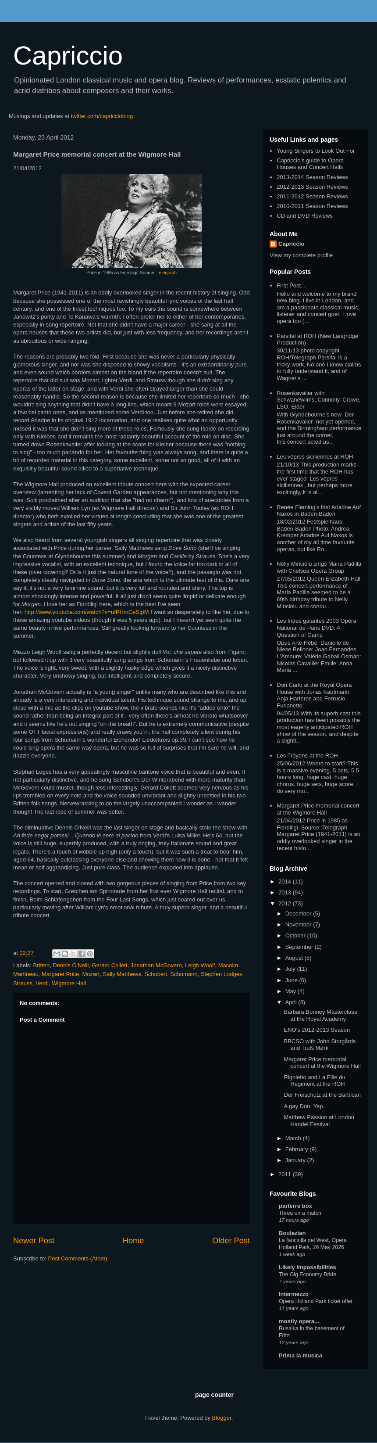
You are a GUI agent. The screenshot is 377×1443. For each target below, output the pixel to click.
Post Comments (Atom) (77, 1258)
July (291, 969)
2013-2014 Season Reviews (312, 177)
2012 (285, 903)
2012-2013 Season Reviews (312, 186)
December (299, 913)
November (299, 924)
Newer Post (33, 1240)
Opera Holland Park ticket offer (316, 1301)
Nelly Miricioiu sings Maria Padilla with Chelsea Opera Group (319, 567)
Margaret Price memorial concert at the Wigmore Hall (318, 809)
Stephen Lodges (221, 974)
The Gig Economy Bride (307, 1274)
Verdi (42, 983)
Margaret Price (60, 974)
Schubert (155, 974)
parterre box (295, 1205)
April (292, 1002)
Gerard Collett (110, 965)
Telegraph (166, 272)
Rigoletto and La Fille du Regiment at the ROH (314, 1081)
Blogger (221, 1417)
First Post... (291, 285)
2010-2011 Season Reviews (312, 206)
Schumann (183, 974)
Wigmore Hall (69, 983)
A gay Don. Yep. (304, 1106)
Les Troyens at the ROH (307, 755)
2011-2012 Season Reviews (312, 196)
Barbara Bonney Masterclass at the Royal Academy (320, 1015)
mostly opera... (299, 1321)
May (291, 991)
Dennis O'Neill (71, 965)
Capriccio (68, 55)
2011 (285, 1174)
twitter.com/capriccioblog (102, 116)
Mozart (91, 974)
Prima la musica (300, 1355)
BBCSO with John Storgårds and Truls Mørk (320, 1045)
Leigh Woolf (200, 965)
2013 (285, 892)
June (292, 980)
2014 (285, 881)
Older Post (231, 1240)
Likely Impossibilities (307, 1267)
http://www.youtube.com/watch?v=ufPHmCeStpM (87, 612)
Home (133, 1240)
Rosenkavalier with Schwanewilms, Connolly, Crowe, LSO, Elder (318, 400)
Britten (41, 965)
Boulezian (292, 1233)
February (297, 1149)
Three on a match (300, 1213)
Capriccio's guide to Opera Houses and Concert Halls (310, 164)
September (300, 947)
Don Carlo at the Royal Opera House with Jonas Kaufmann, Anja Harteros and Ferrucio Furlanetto (314, 695)
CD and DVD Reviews (305, 215)
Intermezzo (294, 1294)
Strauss (22, 983)
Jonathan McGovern (156, 965)
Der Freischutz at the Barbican (322, 1094)
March (294, 1138)
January (296, 1160)
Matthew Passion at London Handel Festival (319, 1120)
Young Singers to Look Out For (316, 150)
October (296, 935)
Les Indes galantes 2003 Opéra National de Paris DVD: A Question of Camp (316, 627)
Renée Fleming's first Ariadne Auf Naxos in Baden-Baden (319, 510)
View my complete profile (301, 255)
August (295, 958)
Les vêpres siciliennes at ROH (315, 456)
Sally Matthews (122, 974)
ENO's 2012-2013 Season (317, 1030)
